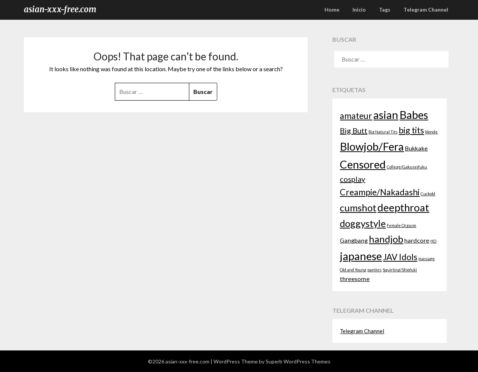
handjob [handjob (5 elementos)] (386, 239)
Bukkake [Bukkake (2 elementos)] (416, 148)
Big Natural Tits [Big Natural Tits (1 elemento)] (383, 131)
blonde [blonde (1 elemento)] (431, 131)
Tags (384, 9)
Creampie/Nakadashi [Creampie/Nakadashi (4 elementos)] (380, 192)
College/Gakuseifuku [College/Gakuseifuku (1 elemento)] (407, 166)
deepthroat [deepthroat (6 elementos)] (403, 207)
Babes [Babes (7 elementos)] (413, 114)
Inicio (359, 9)
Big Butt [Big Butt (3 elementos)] (353, 130)
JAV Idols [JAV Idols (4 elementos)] (400, 257)
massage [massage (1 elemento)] (426, 258)
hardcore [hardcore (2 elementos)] (416, 240)
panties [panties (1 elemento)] (374, 269)
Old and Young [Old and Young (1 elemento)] (353, 269)
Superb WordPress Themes (298, 361)
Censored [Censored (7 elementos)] (363, 164)
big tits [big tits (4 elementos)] (411, 130)
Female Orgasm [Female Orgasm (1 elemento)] (401, 225)
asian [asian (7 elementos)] (385, 114)
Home (332, 9)
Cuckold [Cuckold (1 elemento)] (428, 193)
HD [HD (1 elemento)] (433, 241)
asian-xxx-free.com (60, 9)
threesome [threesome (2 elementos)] (355, 278)
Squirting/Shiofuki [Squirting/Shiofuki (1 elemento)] (400, 269)
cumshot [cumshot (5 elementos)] (358, 207)
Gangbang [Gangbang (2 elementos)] (354, 240)
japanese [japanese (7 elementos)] (361, 255)
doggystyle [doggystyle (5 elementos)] (363, 223)
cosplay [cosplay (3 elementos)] (352, 178)
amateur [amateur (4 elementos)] (356, 115)
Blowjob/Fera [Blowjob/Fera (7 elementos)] (372, 146)
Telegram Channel (425, 9)
